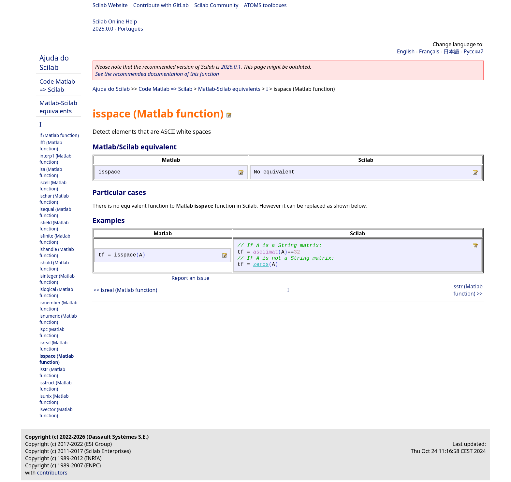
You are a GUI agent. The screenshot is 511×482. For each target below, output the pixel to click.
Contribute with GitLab (161, 5)
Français (429, 51)
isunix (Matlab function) (54, 399)
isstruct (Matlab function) (55, 385)
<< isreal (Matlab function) (125, 290)
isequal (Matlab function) (55, 212)
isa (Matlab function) (50, 172)
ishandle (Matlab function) (56, 252)
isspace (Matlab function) (56, 359)
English (406, 51)
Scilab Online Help (115, 21)
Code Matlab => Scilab (57, 85)
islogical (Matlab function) (56, 292)
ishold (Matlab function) (54, 265)
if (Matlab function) (59, 135)
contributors (52, 472)
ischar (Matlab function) (54, 199)
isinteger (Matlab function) (57, 279)
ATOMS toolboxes (265, 5)
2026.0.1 (231, 66)
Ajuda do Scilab (54, 62)
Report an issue (190, 278)
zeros (261, 265)
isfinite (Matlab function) (54, 239)
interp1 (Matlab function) (55, 159)
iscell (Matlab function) (52, 185)
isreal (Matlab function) (53, 345)
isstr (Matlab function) (52, 372)
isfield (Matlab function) (54, 225)
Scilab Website (110, 5)
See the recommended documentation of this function (157, 73)
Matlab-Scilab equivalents (58, 107)
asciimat (265, 252)
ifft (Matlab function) (50, 145)
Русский (474, 51)
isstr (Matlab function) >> (467, 290)
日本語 (451, 51)
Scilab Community (216, 5)
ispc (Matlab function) (52, 332)
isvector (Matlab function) (56, 412)
